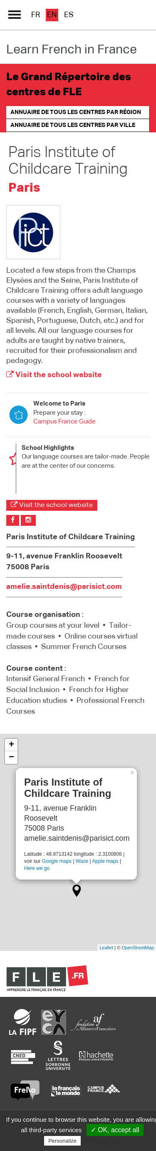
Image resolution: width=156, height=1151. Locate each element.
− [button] (11, 757)
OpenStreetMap (137, 947)
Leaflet (106, 947)
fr (35, 15)
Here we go (37, 868)
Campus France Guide (64, 421)
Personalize (62, 1141)
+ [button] (11, 745)
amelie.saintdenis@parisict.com (64, 587)
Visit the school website (54, 375)
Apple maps (105, 861)
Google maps (57, 861)
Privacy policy (103, 1140)
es (69, 15)
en (52, 15)
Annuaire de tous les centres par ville (72, 125)
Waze (82, 861)
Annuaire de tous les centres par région (75, 112)
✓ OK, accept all (115, 1129)
